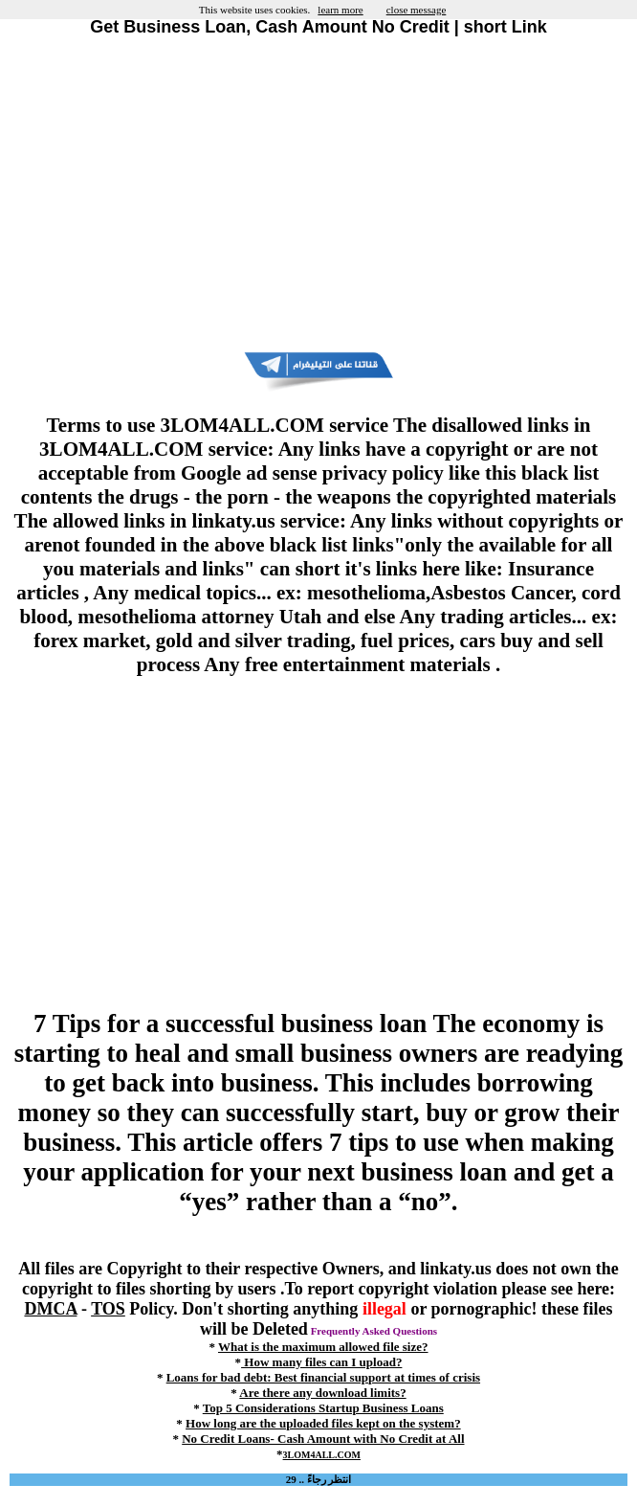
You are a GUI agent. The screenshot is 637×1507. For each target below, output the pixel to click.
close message (416, 9)
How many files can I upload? (321, 1362)
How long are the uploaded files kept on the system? (323, 1423)
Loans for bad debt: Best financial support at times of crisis (323, 1377)
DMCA (50, 1308)
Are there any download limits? (322, 1392)
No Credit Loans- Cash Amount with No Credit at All (323, 1438)
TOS (108, 1308)
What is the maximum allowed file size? (323, 1346)
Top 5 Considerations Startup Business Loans (323, 1408)
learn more (340, 9)
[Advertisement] (318, 194)
